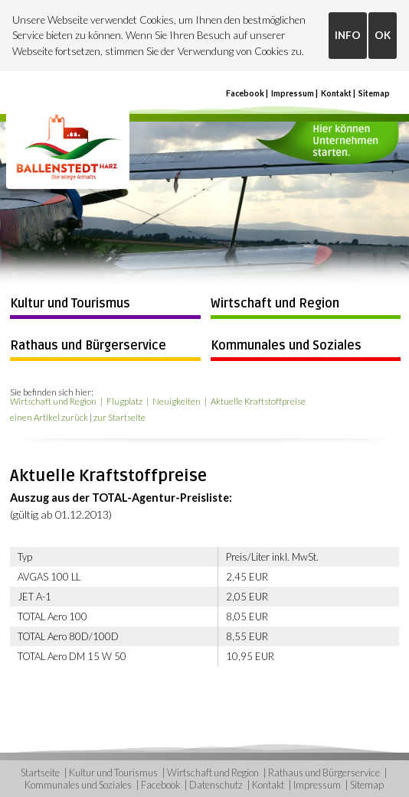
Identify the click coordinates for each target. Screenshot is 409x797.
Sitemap (374, 93)
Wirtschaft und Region (275, 303)
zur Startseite (119, 417)
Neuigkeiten (176, 401)
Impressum (292, 93)
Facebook (245, 93)
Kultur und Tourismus (70, 303)
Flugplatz (124, 401)
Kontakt (336, 93)
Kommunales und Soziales (286, 345)
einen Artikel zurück (49, 417)
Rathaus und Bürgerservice (88, 345)
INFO (348, 35)
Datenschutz (216, 785)
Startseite (40, 772)
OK (383, 35)
